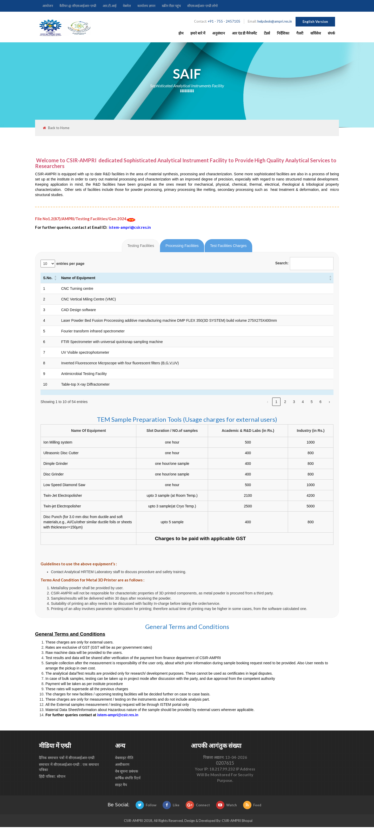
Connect (198, 805)
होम (180, 33)
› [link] (329, 402)
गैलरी (299, 33)
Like (171, 805)
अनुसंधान (218, 33)
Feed (252, 805)
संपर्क (331, 33)
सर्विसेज (315, 33)
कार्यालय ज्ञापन (146, 6)
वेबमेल (127, 6)
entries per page (70, 264)
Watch (226, 805)
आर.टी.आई (109, 6)
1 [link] (276, 402)
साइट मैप (121, 785)
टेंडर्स (267, 33)
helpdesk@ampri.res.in (274, 21)
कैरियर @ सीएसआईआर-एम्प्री (77, 6)
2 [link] (285, 402)
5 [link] (312, 402)
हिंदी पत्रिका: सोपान (52, 776)
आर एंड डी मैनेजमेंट (244, 33)
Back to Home (56, 128)
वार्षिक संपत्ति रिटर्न (128, 778)
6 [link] (320, 402)
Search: (282, 263)
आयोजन (47, 6)
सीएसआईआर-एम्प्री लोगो (202, 6)
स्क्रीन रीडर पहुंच (171, 6)
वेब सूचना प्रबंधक (126, 771)
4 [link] (303, 402)
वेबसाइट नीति (124, 758)
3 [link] (294, 402)
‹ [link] (267, 402)
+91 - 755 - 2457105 (224, 21)
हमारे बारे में (197, 33)
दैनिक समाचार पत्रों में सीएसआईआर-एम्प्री (67, 758)
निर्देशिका (283, 33)
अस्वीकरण (122, 764)
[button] (55, 278)
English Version (315, 21)
